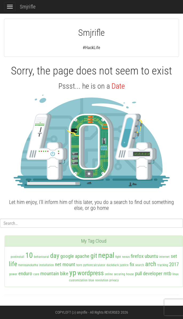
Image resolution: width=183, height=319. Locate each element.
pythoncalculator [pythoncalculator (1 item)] (94, 265)
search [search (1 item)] (139, 265)
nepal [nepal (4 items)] (106, 255)
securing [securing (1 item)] (119, 274)
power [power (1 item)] (13, 274)
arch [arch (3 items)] (150, 264)
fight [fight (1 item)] (118, 257)
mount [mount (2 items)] (68, 264)
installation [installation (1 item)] (46, 265)
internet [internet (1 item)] (164, 257)
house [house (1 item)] (130, 274)
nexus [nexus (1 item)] (126, 257)
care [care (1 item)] (36, 274)
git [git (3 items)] (93, 255)
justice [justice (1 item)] (124, 265)
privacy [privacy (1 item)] (114, 280)
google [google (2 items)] (67, 256)
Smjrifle (27, 6)
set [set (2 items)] (174, 256)
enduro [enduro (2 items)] (25, 273)
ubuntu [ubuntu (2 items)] (151, 256)
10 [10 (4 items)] (29, 255)
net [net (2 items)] (58, 264)
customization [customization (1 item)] (78, 280)
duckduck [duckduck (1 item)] (112, 265)
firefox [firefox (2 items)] (137, 256)
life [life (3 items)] (13, 264)
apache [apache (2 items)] (82, 256)
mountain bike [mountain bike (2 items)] (54, 273)
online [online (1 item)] (109, 274)
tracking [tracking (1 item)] (162, 265)
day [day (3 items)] (54, 255)
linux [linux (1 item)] (175, 274)
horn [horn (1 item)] (79, 265)
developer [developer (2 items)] (152, 273)
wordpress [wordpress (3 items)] (90, 273)
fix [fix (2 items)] (132, 264)
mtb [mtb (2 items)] (167, 273)
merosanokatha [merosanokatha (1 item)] (28, 265)
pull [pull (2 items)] (138, 273)
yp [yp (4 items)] (72, 272)
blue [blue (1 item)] (91, 280)
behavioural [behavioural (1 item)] (41, 257)
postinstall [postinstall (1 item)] (17, 257)
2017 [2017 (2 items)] (174, 264)
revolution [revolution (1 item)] (101, 280)
